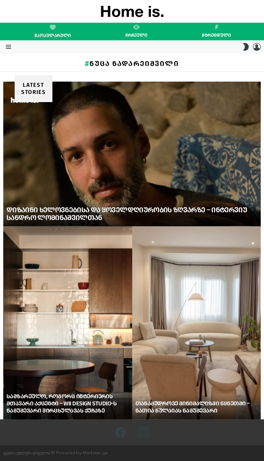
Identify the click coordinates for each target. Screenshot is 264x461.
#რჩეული (136, 31)
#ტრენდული (216, 31)
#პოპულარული (53, 31)
